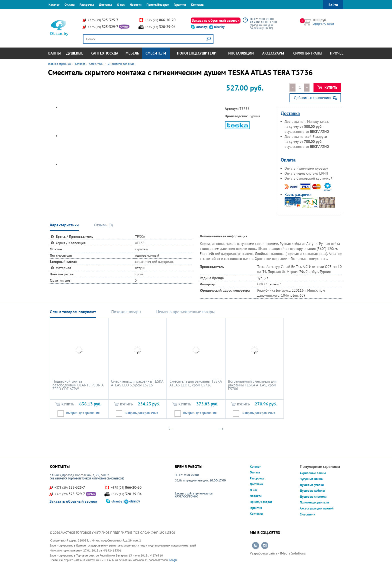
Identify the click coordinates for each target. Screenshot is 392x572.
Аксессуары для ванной (317, 508)
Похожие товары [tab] (126, 311)
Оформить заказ (323, 24)
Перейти (255, 545)
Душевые (74, 53)
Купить (327, 87)
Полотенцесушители (196, 53)
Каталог (54, 5)
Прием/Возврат (157, 5)
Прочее (337, 53)
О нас (121, 5)
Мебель (132, 53)
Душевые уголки (312, 485)
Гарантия (180, 5)
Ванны (54, 53)
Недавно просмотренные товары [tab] (185, 311)
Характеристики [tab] (64, 224)
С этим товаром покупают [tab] (73, 311)
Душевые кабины (312, 490)
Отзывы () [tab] (103, 224)
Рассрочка (87, 5)
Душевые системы (313, 496)
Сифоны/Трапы (307, 53)
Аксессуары (273, 53)
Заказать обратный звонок (216, 20)
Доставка (105, 5)
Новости (136, 5)
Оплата (69, 5)
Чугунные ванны (311, 479)
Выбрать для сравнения (83, 413)
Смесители (156, 53)
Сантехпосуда (104, 53)
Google (173, 560)
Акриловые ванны (313, 473)
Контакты (197, 5)
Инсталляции (241, 53)
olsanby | (202, 27)
